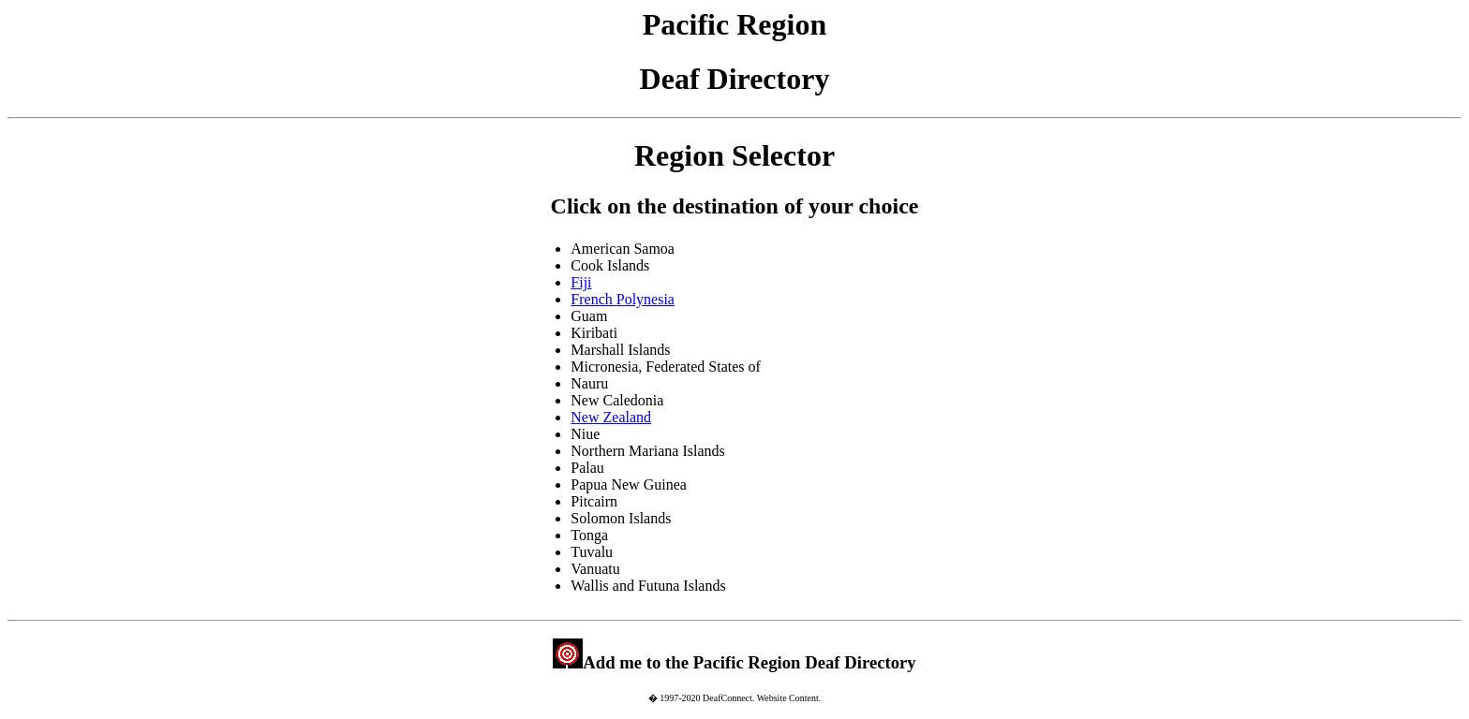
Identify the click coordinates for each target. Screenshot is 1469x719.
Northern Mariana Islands (647, 451)
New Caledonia (617, 400)
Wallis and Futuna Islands (648, 586)
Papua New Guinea (629, 484)
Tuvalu (592, 552)
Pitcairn (594, 501)
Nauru (589, 383)
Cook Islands (610, 265)
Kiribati (594, 333)
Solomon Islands (621, 518)
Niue (585, 434)
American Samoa (623, 249)
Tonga (589, 535)
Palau (587, 468)
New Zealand (611, 417)
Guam (589, 316)
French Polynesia (623, 299)
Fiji (581, 282)
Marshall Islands (620, 350)
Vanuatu (595, 569)
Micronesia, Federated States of (666, 366)
